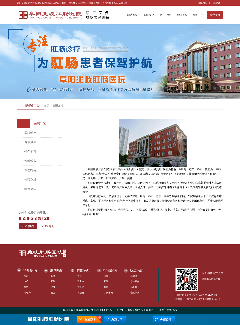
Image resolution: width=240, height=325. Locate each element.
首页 (46, 105)
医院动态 (30, 132)
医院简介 (149, 14)
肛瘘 (53, 275)
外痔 (26, 287)
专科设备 (30, 160)
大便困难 (108, 292)
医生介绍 (165, 14)
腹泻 (106, 281)
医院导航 (33, 123)
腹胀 (106, 287)
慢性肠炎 (135, 292)
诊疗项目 (215, 14)
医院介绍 (58, 105)
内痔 (26, 281)
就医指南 (30, 170)
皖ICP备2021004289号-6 (98, 310)
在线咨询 (48, 226)
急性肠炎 (135, 281)
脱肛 (53, 287)
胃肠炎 (80, 292)
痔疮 (26, 275)
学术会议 (30, 189)
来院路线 (30, 179)
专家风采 (30, 142)
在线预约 (216, 2)
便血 (53, 292)
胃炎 (79, 275)
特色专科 (30, 151)
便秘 (106, 275)
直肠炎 (133, 275)
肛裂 (53, 281)
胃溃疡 (80, 287)
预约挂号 (198, 14)
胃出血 (80, 281)
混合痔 (27, 292)
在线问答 (202, 2)
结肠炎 (133, 287)
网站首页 (132, 14)
